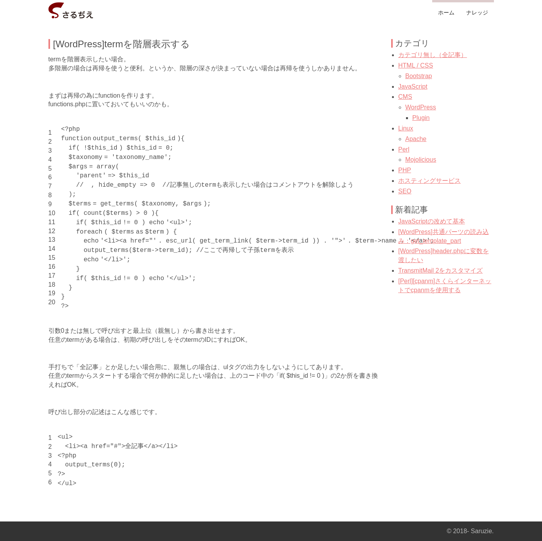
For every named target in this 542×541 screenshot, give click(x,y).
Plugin (420, 117)
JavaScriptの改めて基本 (431, 221)
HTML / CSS (415, 65)
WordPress (420, 107)
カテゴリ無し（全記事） (432, 55)
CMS (405, 96)
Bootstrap (418, 76)
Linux (405, 128)
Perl (403, 149)
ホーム (446, 12)
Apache (415, 139)
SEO (404, 191)
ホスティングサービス (429, 180)
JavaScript (413, 86)
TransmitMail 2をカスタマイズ (440, 270)
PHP (404, 170)
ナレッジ (477, 12)
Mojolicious (420, 159)
